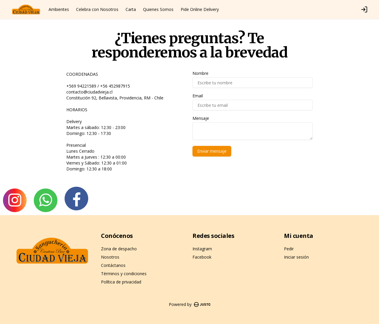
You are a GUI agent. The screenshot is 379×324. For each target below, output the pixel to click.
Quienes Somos (158, 9)
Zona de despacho (119, 249)
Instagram (202, 249)
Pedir (289, 249)
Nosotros (110, 257)
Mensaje (200, 118)
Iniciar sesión (296, 257)
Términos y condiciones (124, 273)
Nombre (200, 73)
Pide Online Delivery (200, 9)
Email (197, 96)
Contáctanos (113, 265)
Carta (131, 9)
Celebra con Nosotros (97, 9)
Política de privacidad (121, 282)
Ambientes (59, 9)
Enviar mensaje (212, 151)
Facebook (201, 257)
